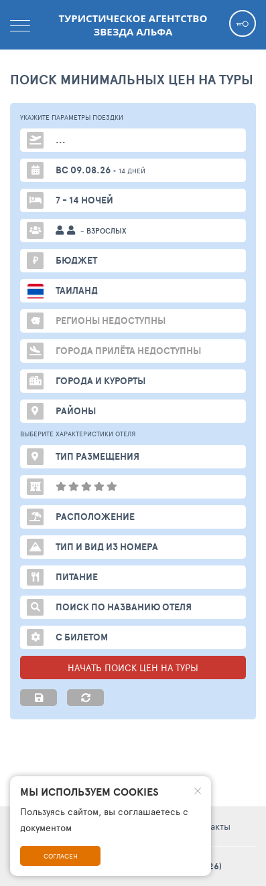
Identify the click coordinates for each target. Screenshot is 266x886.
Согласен (61, 856)
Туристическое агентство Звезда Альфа (133, 24)
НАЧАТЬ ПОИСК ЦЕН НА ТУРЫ (133, 667)
